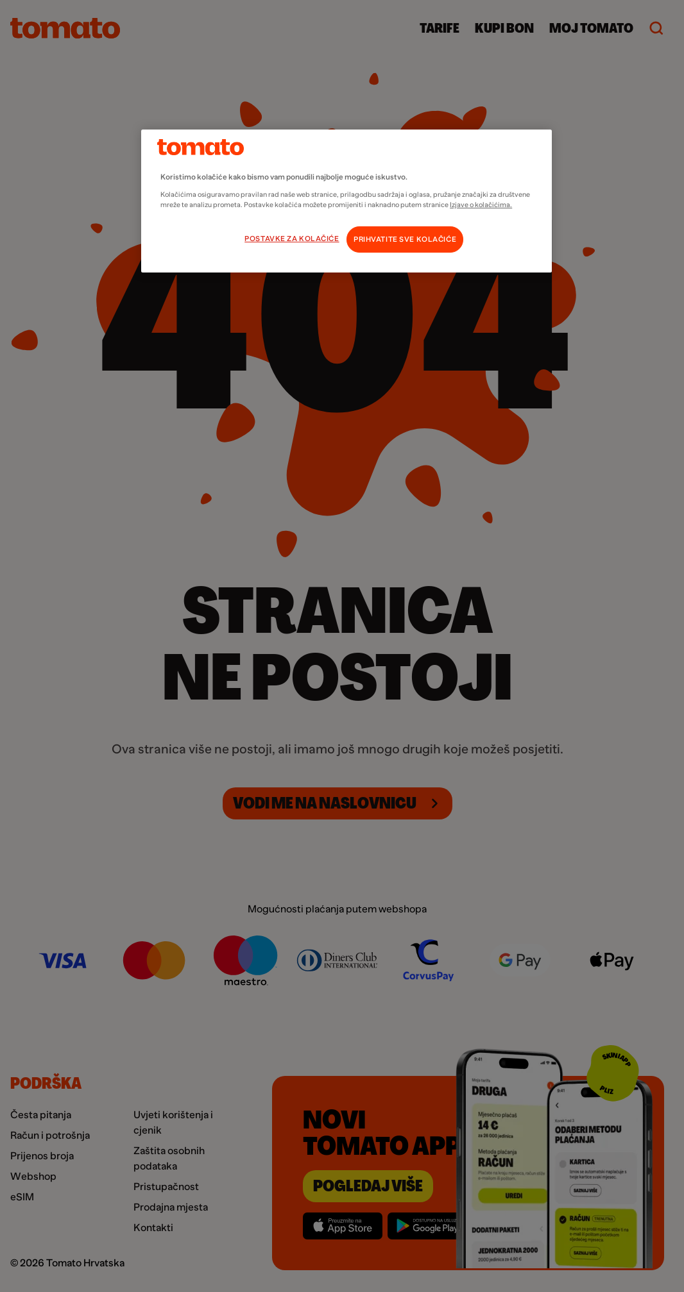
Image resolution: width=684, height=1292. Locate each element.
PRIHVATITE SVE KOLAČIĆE (405, 239)
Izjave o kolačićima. (481, 204)
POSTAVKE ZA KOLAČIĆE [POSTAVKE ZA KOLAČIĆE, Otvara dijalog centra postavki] (291, 239)
